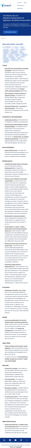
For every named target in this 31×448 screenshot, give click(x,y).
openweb (11, 56)
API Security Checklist (11, 368)
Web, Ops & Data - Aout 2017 (12, 44)
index (5, 55)
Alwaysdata (18, 447)
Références (20, 8)
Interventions (20, 5)
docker (22, 47)
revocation (6, 60)
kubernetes (14, 51)
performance (15, 60)
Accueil (19, 2)
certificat (13, 58)
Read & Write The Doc (11, 150)
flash (5, 56)
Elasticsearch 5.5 (10, 168)
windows (6, 53)
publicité (6, 62)
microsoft (6, 49)
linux (21, 51)
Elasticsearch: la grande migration (15, 216)
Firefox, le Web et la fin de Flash (14, 346)
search (11, 55)
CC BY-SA (20, 446)
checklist (6, 58)
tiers (22, 60)
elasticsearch (14, 53)
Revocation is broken (11, 388)
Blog (25, 2)
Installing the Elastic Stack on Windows (16, 164)
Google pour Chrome (16, 359)
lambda (23, 49)
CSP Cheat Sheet (10, 379)
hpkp (19, 58)
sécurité (22, 56)
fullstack (17, 55)
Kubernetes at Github (11, 120)
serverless (6, 51)
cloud (16, 47)
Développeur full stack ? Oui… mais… (15, 290)
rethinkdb (24, 55)
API (17, 56)
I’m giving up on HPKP (11, 396)
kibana (22, 53)
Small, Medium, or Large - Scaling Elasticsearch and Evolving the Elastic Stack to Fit (16, 229)
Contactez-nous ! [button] (10, 32)
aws (12, 49)
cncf (17, 49)
